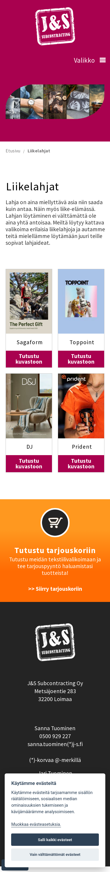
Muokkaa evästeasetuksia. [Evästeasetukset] (36, 824)
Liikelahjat (39, 151)
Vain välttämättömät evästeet (55, 854)
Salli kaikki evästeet (55, 840)
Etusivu (13, 151)
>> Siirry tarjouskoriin (55, 588)
